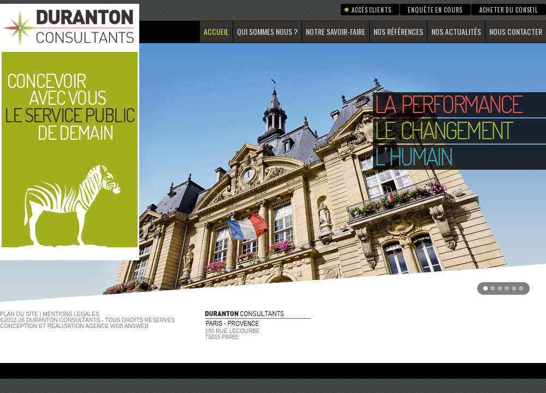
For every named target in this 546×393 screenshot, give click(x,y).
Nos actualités (456, 31)
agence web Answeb (117, 326)
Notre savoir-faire (335, 31)
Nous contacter (515, 31)
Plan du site (19, 314)
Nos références (398, 31)
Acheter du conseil (508, 9)
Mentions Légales (71, 314)
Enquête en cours (435, 9)
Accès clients (371, 9)
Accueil (216, 31)
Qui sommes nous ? (267, 31)
